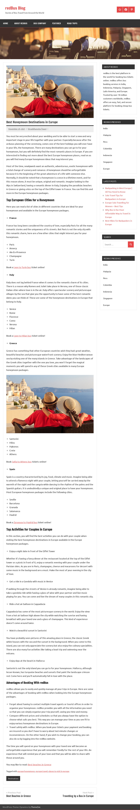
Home (5, 23)
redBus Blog (16, 8)
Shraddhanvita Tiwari (37, 129)
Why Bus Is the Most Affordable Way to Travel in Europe (117, 213)
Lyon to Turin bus (22, 267)
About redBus (20, 23)
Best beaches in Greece (39, 764)
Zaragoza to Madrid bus (25, 522)
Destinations (13, 778)
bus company (40, 23)
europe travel (42, 771)
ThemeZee (35, 807)
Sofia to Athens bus (22, 461)
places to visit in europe (58, 771)
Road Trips (72, 23)
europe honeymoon (26, 771)
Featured (56, 23)
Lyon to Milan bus (22, 335)
